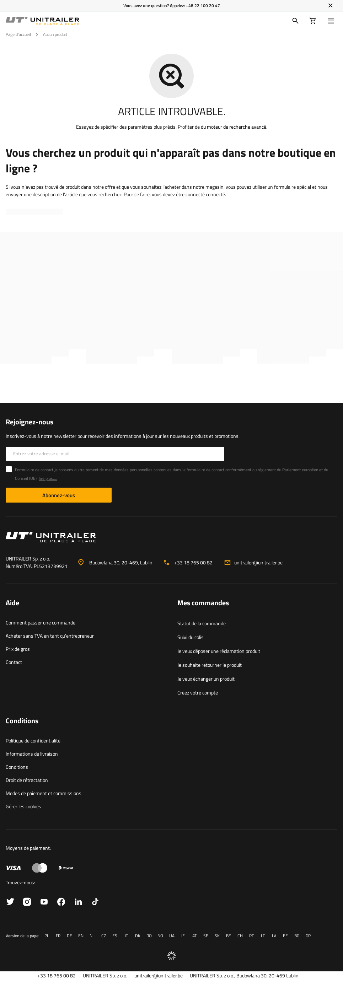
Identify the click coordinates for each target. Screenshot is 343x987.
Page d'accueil (18, 34)
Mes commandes (203, 603)
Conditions (17, 767)
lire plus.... (48, 478)
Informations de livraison (32, 753)
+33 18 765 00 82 (193, 562)
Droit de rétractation (27, 780)
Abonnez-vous (58, 495)
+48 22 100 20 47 (203, 5)
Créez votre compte (197, 692)
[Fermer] (330, 5)
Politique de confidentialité (33, 740)
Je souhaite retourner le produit (209, 665)
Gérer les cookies (23, 806)
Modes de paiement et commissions (43, 793)
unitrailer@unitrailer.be (258, 562)
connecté (215, 194)
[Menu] (332, 21)
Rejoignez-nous (29, 422)
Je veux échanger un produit (206, 678)
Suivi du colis (190, 637)
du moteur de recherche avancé (233, 126)
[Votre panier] (313, 21)
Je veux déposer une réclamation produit (218, 651)
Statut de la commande (201, 623)
